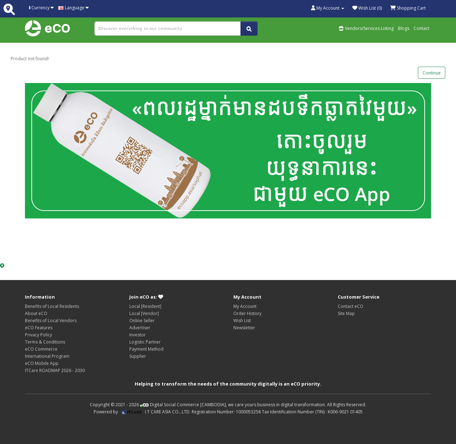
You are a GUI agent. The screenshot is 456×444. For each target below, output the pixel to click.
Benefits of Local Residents (52, 306)
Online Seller (142, 320)
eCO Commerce (41, 349)
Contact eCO (350, 306)
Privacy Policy (38, 335)
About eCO (36, 313)
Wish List (242, 320)
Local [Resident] (145, 306)
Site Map (346, 313)
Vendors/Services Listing (366, 28)
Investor (137, 335)
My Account (244, 306)
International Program (47, 356)
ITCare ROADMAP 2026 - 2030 (55, 370)
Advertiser (139, 328)
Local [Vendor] (144, 313)
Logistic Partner (145, 342)
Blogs (403, 28)
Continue (432, 73)
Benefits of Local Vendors (51, 320)
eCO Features (38, 328)
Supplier (137, 356)
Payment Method (146, 349)
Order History (247, 313)
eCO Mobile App (41, 363)
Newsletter (244, 328)
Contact (421, 28)
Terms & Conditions (45, 342)
